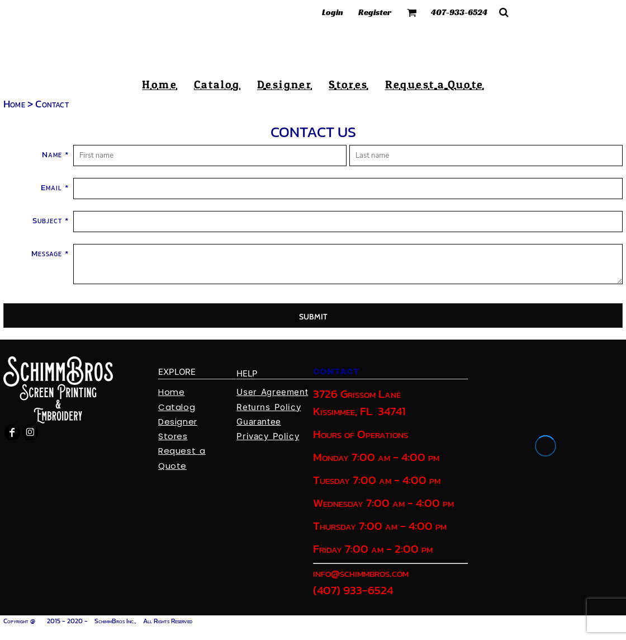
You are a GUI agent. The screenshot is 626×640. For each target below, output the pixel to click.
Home (14, 104)
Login (332, 12)
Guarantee (258, 421)
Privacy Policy (267, 436)
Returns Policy (268, 407)
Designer (177, 421)
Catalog (176, 407)
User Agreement (272, 392)
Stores (173, 436)
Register (374, 12)
